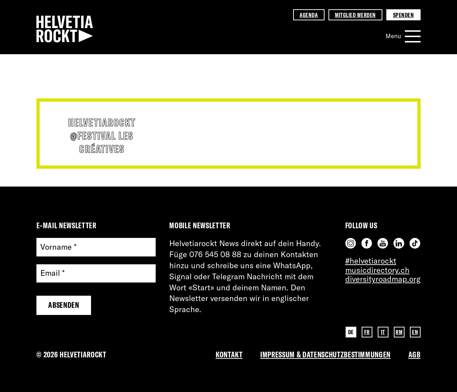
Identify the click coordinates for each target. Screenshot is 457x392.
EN (415, 332)
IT (383, 332)
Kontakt (229, 355)
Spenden (403, 15)
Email (52, 273)
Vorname (58, 247)
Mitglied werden (355, 15)
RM (399, 332)
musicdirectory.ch (377, 270)
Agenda (309, 15)
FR (367, 332)
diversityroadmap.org (383, 279)
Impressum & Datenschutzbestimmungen (325, 355)
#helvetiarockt (370, 261)
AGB (414, 355)
